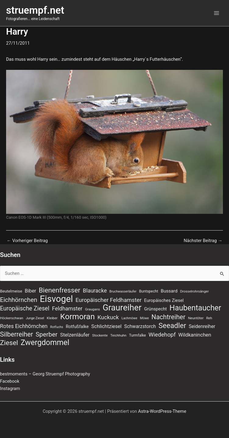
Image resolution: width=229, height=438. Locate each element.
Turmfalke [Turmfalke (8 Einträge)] (137, 335)
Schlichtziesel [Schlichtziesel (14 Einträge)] (106, 326)
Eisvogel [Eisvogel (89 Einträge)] (56, 299)
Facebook (9, 381)
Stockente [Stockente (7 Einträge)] (100, 335)
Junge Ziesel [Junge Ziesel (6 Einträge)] (35, 318)
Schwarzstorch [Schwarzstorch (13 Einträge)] (140, 326)
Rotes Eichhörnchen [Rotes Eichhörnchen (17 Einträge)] (24, 326)
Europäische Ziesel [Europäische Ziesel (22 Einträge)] (24, 308)
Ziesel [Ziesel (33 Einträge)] (9, 342)
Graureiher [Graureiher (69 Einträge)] (122, 307)
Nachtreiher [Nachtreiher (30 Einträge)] (168, 317)
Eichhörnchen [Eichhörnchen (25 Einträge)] (18, 299)
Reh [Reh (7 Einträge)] (209, 318)
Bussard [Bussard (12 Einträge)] (169, 291)
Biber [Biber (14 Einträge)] (30, 291)
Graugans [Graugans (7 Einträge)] (92, 309)
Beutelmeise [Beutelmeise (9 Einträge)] (11, 291)
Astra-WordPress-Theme (162, 411)
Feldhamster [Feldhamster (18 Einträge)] (67, 308)
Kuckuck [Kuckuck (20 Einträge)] (108, 317)
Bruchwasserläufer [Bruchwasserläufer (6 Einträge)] (122, 291)
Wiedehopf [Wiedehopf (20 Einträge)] (162, 334)
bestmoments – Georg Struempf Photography (45, 374)
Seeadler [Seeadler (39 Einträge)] (172, 325)
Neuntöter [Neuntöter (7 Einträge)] (195, 318)
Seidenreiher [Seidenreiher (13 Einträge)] (202, 326)
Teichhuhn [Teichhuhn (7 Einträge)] (118, 335)
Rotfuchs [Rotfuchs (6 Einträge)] (56, 327)
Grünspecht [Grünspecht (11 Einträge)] (155, 309)
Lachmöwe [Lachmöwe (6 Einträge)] (129, 318)
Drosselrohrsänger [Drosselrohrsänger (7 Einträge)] (194, 291)
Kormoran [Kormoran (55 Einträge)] (77, 316)
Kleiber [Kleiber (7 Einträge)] (52, 318)
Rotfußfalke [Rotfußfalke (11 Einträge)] (77, 326)
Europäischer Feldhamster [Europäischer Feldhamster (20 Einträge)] (109, 300)
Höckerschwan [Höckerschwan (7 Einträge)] (11, 318)
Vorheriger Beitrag (27, 240)
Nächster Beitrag (203, 240)
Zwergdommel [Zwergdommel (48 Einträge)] (45, 342)
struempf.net (35, 10)
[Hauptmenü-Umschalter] (216, 13)
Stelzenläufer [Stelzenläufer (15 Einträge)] (75, 335)
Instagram (10, 388)
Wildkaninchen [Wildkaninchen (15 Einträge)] (194, 335)
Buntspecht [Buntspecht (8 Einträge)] (148, 291)
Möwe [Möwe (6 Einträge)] (144, 318)
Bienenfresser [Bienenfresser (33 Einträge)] (59, 290)
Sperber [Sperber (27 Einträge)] (47, 334)
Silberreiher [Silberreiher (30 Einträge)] (16, 334)
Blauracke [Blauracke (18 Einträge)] (95, 290)
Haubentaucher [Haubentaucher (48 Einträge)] (195, 308)
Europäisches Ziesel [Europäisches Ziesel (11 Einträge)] (164, 300)
